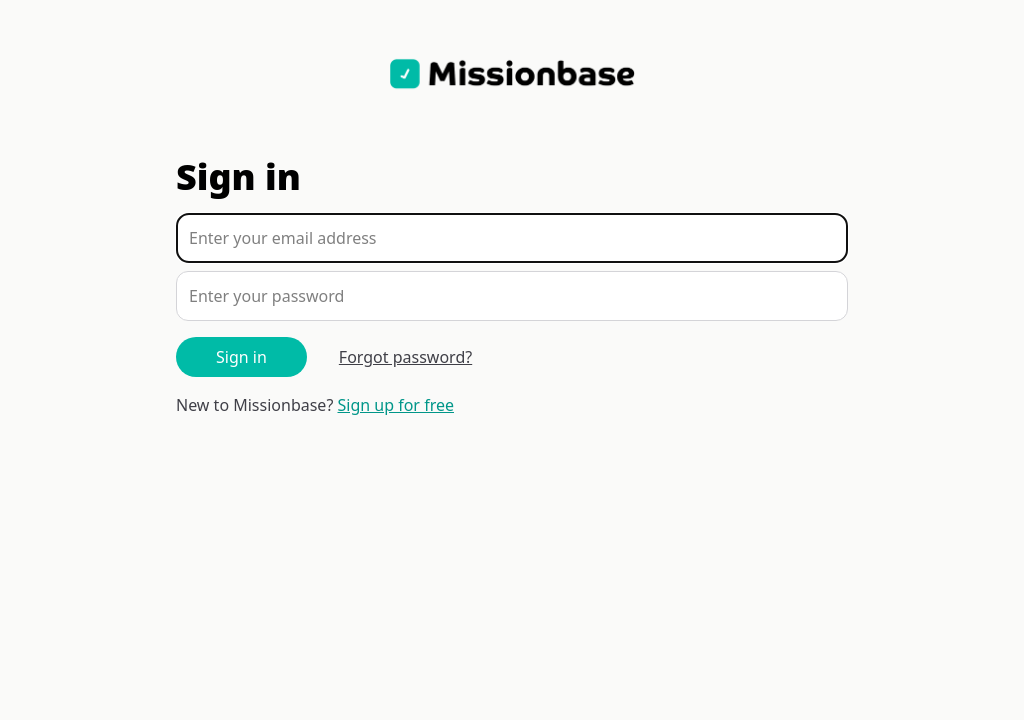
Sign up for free (396, 405)
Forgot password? (405, 357)
